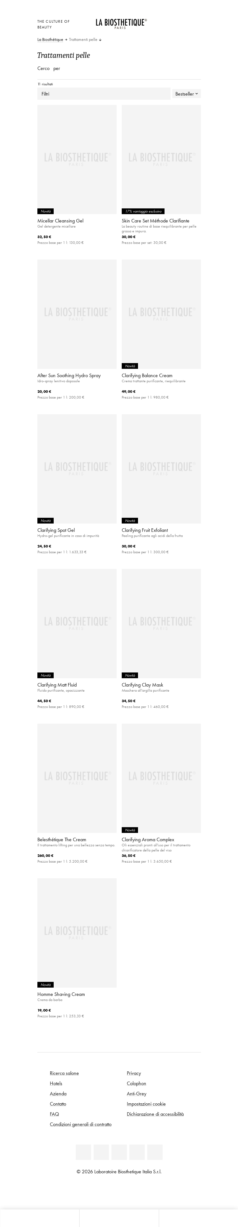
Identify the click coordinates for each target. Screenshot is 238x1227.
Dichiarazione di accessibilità (155, 1114)
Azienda (58, 1093)
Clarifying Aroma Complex (148, 839)
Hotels (56, 1083)
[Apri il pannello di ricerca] (198, 1218)
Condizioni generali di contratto (80, 1124)
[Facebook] (101, 1152)
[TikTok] (155, 1152)
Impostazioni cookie (146, 1103)
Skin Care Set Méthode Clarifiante (155, 220)
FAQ (54, 1114)
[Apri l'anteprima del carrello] (165, 29)
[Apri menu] (118, 1218)
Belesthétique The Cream (61, 839)
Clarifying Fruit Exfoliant (145, 530)
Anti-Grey (136, 1093)
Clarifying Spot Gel (56, 530)
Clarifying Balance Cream (147, 375)
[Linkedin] (83, 1152)
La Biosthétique (50, 39)
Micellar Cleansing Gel (60, 220)
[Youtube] (119, 1152)
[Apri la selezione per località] (165, 21)
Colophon (136, 1083)
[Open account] (181, 21)
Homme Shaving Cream (61, 994)
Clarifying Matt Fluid (57, 684)
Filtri (104, 93)
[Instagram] (137, 1152)
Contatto (58, 1103)
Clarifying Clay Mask (142, 684)
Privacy (134, 1073)
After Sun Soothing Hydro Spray (69, 375)
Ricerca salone (64, 1073)
